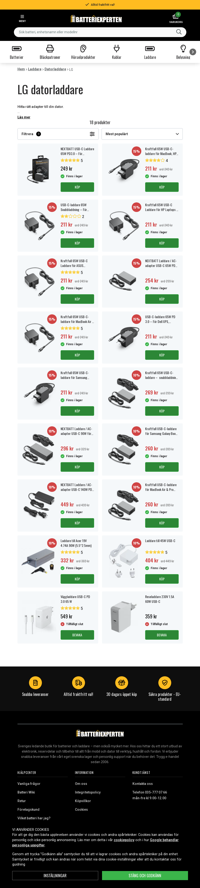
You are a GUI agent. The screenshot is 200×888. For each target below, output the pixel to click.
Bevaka (77, 634)
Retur (21, 801)
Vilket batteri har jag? (34, 818)
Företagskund (28, 809)
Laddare (34, 69)
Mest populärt (142, 134)
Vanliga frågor (28, 784)
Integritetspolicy (88, 792)
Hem (21, 69)
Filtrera (58, 134)
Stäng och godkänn (145, 875)
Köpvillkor (83, 801)
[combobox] (100, 32)
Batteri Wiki (26, 792)
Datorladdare (55, 69)
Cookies (81, 809)
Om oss (81, 784)
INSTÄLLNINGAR (55, 875)
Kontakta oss (142, 784)
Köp (77, 186)
